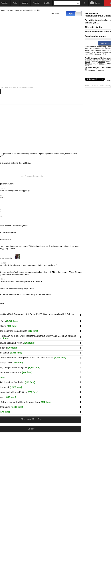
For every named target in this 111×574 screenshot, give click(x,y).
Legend (25, 3)
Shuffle (47, 3)
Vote (15, 3)
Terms (101, 86)
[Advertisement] (59, 124)
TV (92, 86)
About (87, 86)
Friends (36, 3)
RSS (96, 86)
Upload (97, 3)
